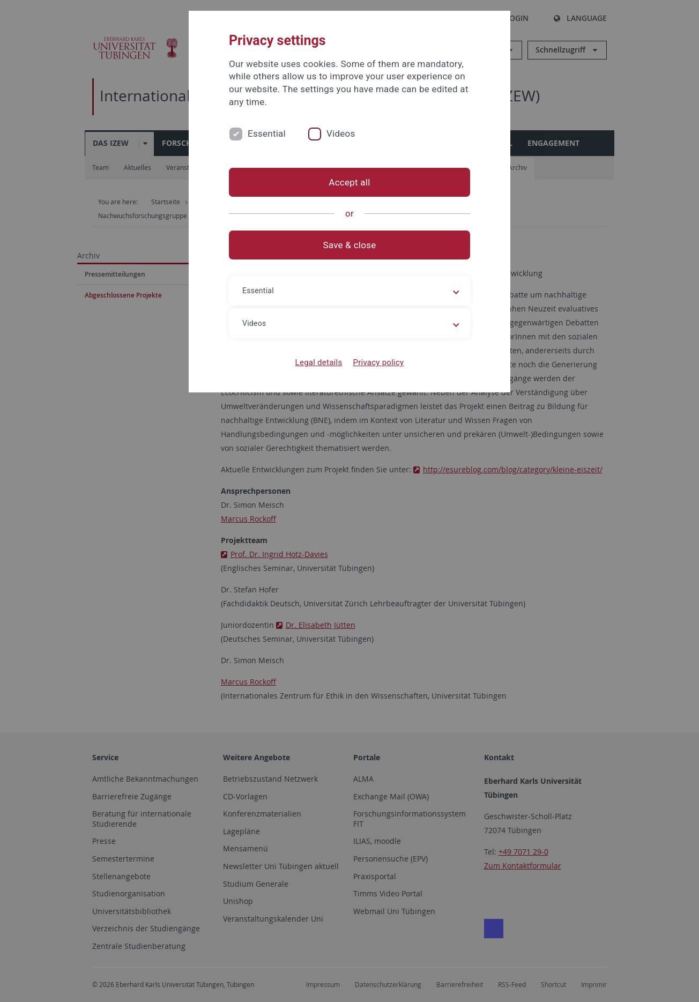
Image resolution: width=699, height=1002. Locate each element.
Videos (340, 133)
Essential (267, 133)
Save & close (349, 245)
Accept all (349, 182)
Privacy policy (378, 362)
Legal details (319, 362)
